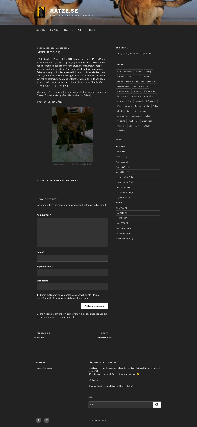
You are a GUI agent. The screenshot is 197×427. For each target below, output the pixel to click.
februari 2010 (122, 228)
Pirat (119, 106)
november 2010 (123, 182)
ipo (134, 86)
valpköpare (133, 121)
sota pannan (122, 116)
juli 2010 (119, 203)
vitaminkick (147, 121)
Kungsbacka (149, 91)
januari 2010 (121, 233)
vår (130, 126)
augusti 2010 (122, 197)
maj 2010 (120, 213)
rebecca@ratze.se (44, 368)
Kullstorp (137, 91)
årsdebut (121, 131)
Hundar (68, 30)
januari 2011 (121, 172)
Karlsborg (143, 86)
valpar (148, 116)
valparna (121, 121)
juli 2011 (119, 146)
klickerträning (123, 91)
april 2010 (120, 218)
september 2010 (123, 192)
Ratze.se (64, 11)
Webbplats (42, 280)
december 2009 (123, 238)
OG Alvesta (151, 101)
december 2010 (123, 177)
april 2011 (120, 156)
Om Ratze (54, 30)
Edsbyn (120, 76)
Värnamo (121, 126)
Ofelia (66, 180)
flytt (129, 76)
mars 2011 (120, 162)
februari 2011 (122, 167)
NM (129, 101)
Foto (81, 30)
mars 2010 (121, 223)
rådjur (146, 106)
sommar (143, 111)
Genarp (129, 81)
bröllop (148, 71)
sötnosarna (137, 116)
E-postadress (45, 266)
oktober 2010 (122, 187)
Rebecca (64, 48)
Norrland (139, 101)
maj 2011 (120, 151)
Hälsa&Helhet (123, 86)
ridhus (75, 180)
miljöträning (149, 96)
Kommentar (44, 215)
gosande (140, 81)
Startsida (40, 30)
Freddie (147, 76)
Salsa (155, 106)
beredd (139, 71)
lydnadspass (122, 96)
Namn (40, 252)
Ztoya (137, 126)
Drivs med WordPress (98, 420)
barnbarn (128, 71)
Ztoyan (147, 126)
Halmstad (55, 180)
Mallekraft (136, 96)
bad (119, 71)
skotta (120, 111)
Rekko (138, 106)
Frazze (44, 180)
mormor (120, 101)
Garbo (120, 81)
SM (128, 111)
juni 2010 (120, 208)
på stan (128, 106)
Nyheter (93, 30)
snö (134, 111)
